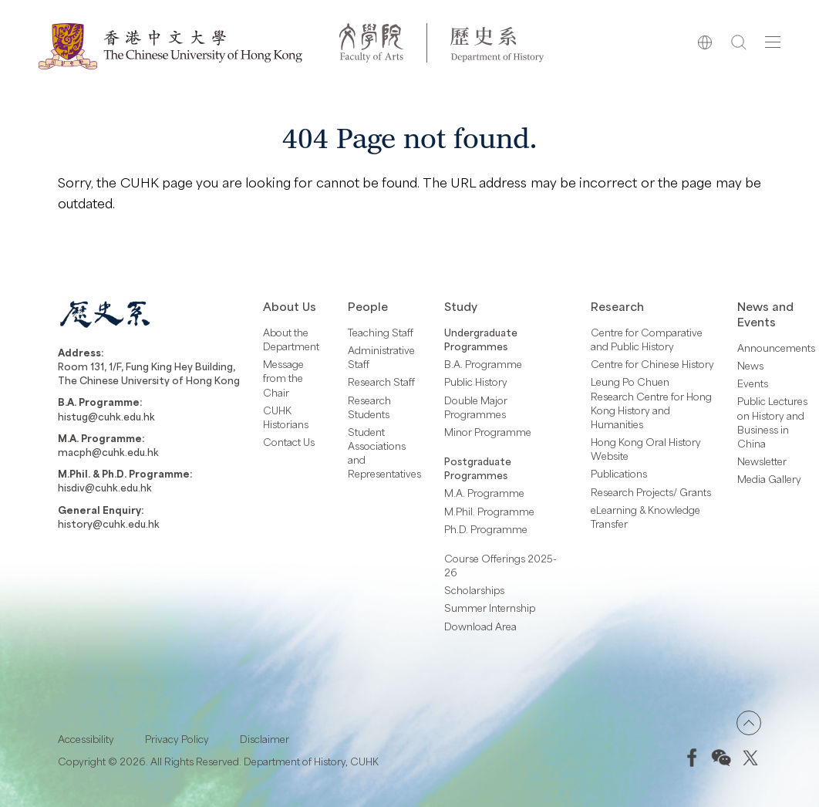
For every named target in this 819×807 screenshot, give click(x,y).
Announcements (776, 348)
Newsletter (762, 461)
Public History (475, 382)
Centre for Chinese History (652, 364)
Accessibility (86, 739)
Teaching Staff (380, 332)
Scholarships (474, 590)
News (750, 366)
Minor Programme (487, 432)
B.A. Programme (483, 364)
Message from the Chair (283, 378)
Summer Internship (489, 608)
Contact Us (289, 442)
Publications (619, 474)
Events (752, 383)
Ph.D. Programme (485, 529)
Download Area (480, 626)
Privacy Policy (177, 739)
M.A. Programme (484, 493)
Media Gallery (769, 479)
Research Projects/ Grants (651, 492)
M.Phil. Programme (489, 511)
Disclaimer (264, 739)
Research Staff (381, 382)
